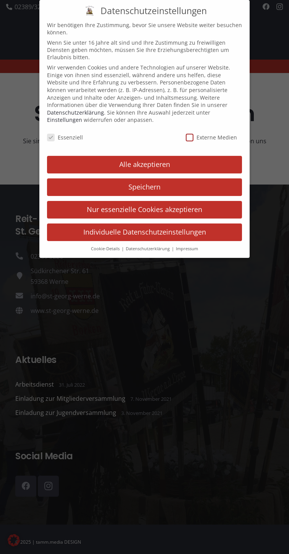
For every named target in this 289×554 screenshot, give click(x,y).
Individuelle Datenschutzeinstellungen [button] (144, 223)
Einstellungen (64, 111)
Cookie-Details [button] (106, 240)
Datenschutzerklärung (75, 103)
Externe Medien (211, 128)
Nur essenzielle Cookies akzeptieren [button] (144, 200)
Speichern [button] (144, 178)
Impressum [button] (187, 240)
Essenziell (65, 128)
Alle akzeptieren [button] (144, 155)
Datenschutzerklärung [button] (148, 240)
